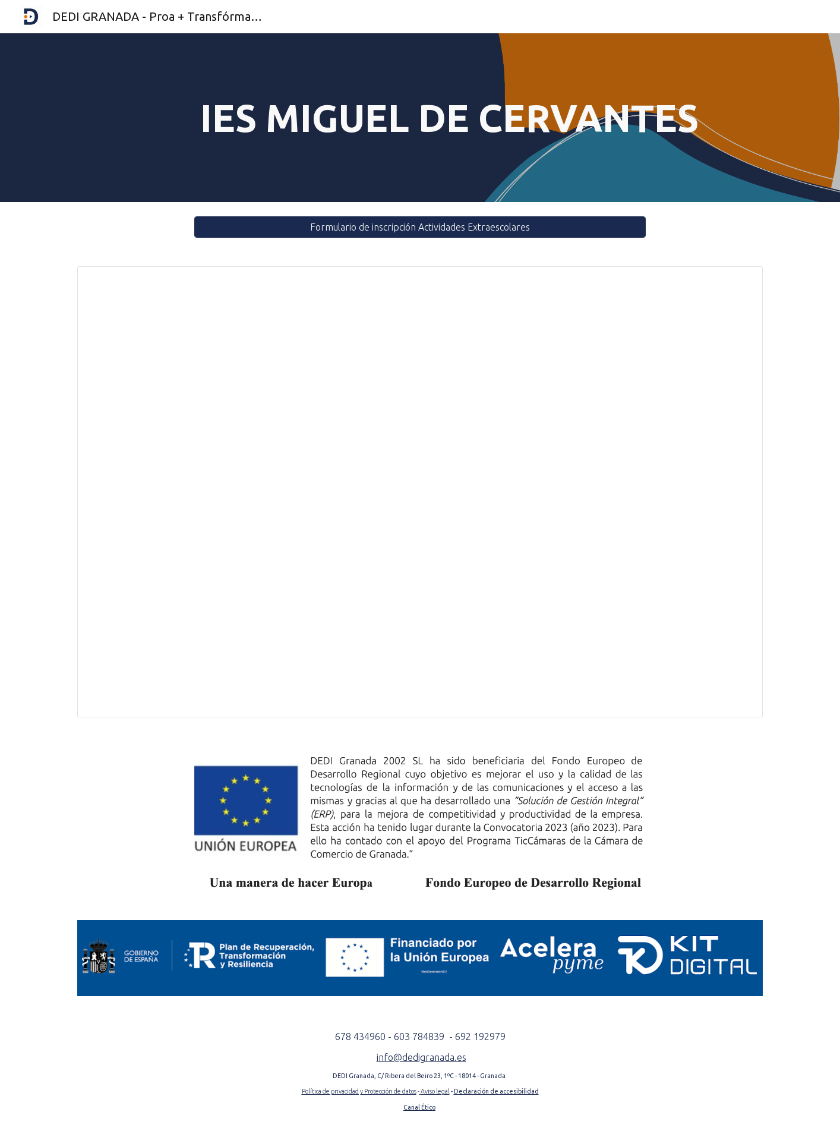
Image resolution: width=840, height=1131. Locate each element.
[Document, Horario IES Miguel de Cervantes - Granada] (420, 491)
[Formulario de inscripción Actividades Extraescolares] (420, 227)
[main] (449, 118)
